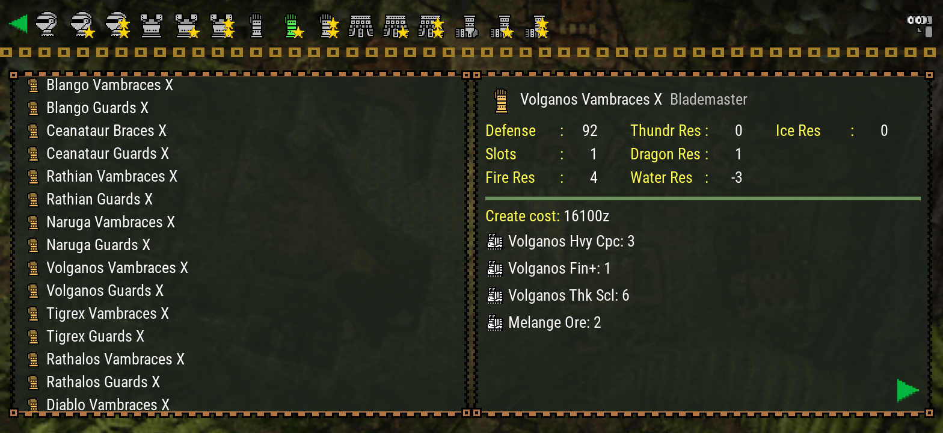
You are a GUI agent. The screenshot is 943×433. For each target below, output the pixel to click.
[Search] (919, 24)
